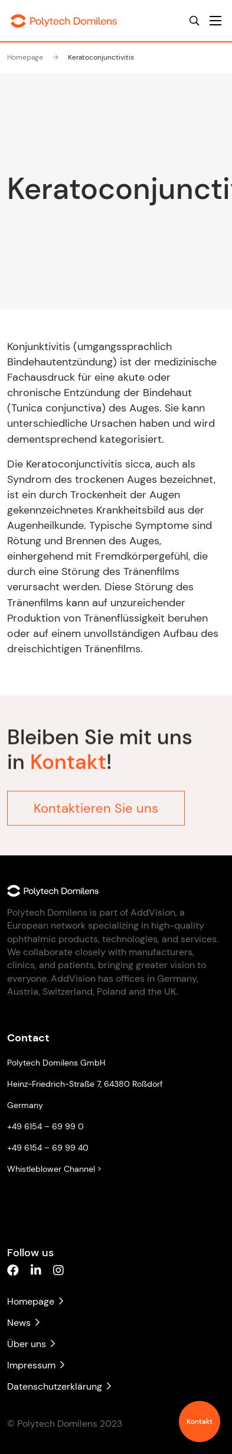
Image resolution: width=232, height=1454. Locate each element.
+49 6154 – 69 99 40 (48, 1147)
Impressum (35, 1365)
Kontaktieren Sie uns (96, 802)
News (23, 1322)
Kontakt (200, 1421)
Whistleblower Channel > (54, 1169)
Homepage (25, 57)
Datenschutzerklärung (59, 1386)
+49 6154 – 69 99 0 (45, 1126)
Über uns (31, 1344)
